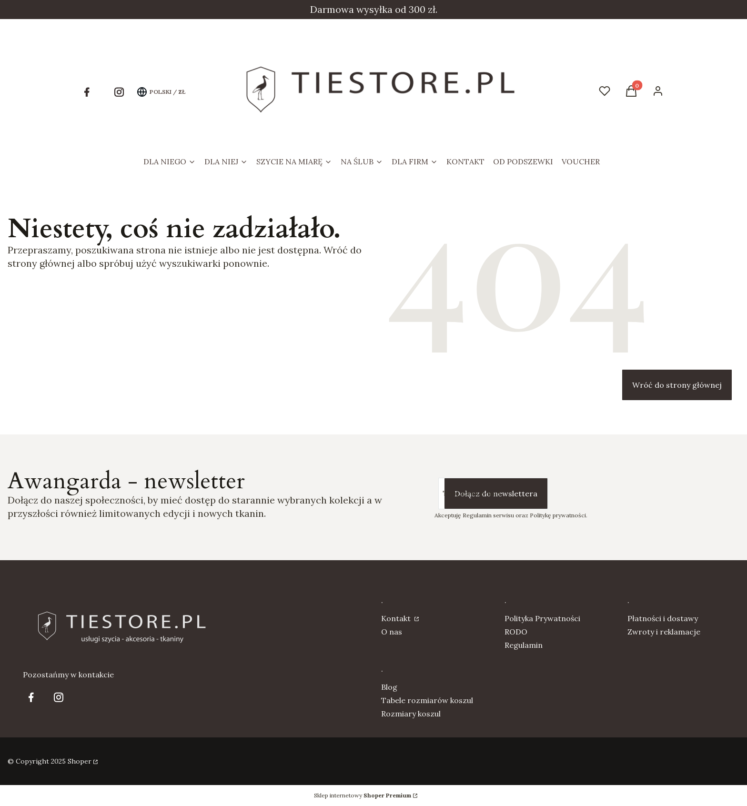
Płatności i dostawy (662, 618)
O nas (391, 631)
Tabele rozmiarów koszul (427, 700)
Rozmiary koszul (411, 713)
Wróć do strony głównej (677, 385)
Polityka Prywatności (542, 618)
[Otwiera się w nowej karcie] (86, 91)
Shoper (79, 761)
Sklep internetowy (362, 795)
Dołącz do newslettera (495, 493)
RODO (516, 631)
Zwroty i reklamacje (663, 631)
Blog (389, 687)
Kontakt (397, 618)
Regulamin (524, 645)
